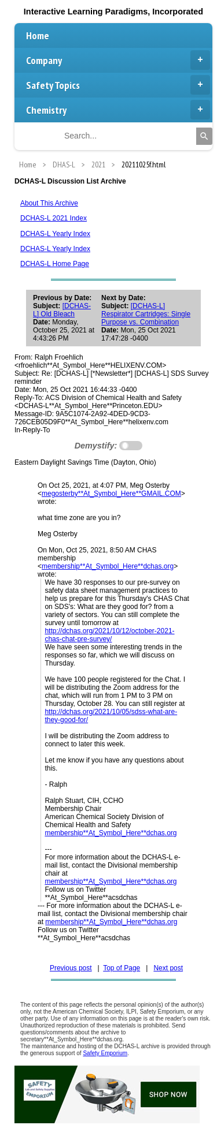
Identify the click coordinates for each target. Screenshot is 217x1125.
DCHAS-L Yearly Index (55, 234)
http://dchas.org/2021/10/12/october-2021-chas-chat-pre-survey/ (109, 635)
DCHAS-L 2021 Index (53, 218)
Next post (168, 968)
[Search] (204, 136)
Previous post (71, 968)
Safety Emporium (105, 1053)
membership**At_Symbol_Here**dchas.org (108, 566)
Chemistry (118, 109)
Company (118, 60)
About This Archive (49, 203)
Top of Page (121, 968)
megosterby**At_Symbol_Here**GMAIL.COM (111, 493)
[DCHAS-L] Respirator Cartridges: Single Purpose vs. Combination (145, 314)
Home (37, 35)
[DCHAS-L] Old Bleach (62, 310)
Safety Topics (118, 85)
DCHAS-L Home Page (54, 264)
